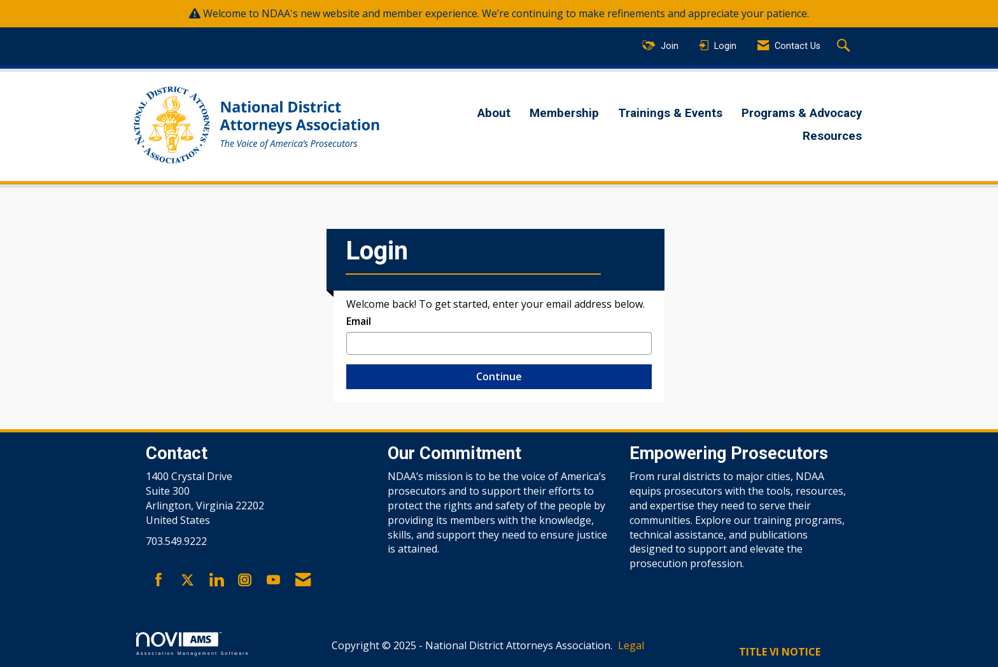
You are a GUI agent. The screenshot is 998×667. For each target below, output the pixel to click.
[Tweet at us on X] (187, 580)
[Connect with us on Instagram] (245, 580)
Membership (564, 113)
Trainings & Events (670, 113)
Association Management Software (193, 644)
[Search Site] (845, 46)
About (493, 113)
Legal (631, 645)
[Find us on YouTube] (273, 580)
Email (358, 321)
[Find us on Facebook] (159, 580)
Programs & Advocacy (801, 113)
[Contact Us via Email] (303, 580)
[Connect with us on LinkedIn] (216, 580)
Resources (832, 136)
